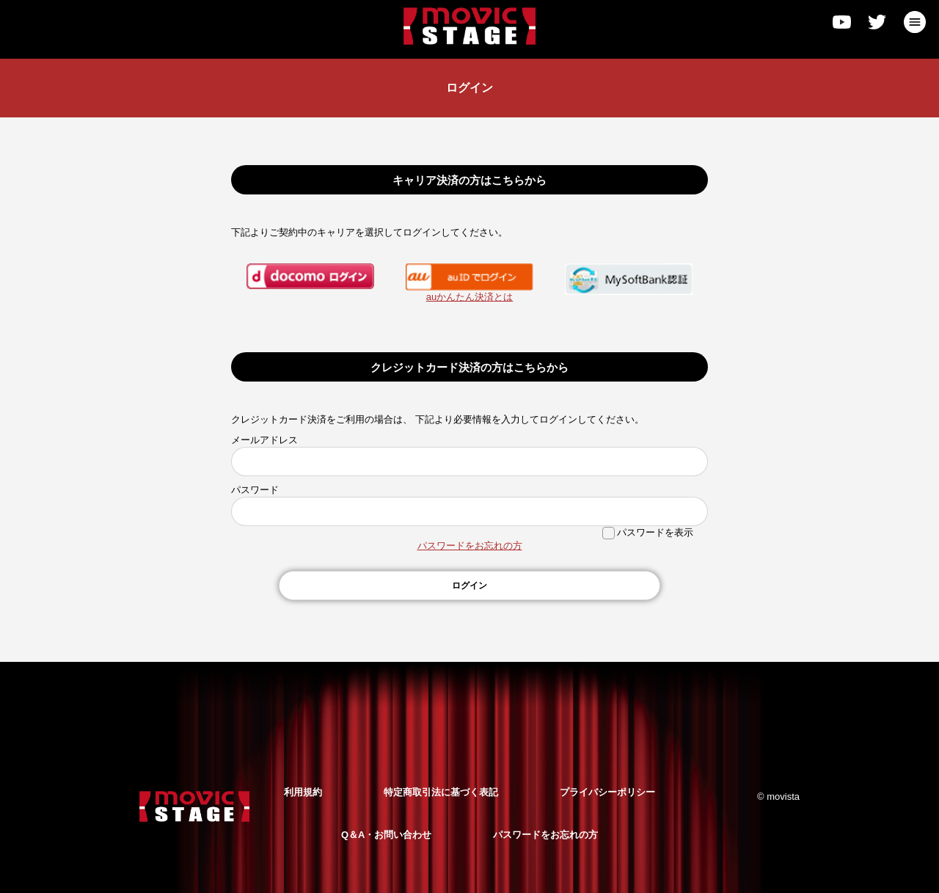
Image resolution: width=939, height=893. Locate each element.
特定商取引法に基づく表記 (441, 792)
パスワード (255, 489)
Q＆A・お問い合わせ (386, 834)
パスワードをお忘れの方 (469, 545)
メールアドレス (264, 439)
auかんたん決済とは (469, 296)
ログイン (469, 585)
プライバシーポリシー (607, 792)
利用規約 (303, 792)
